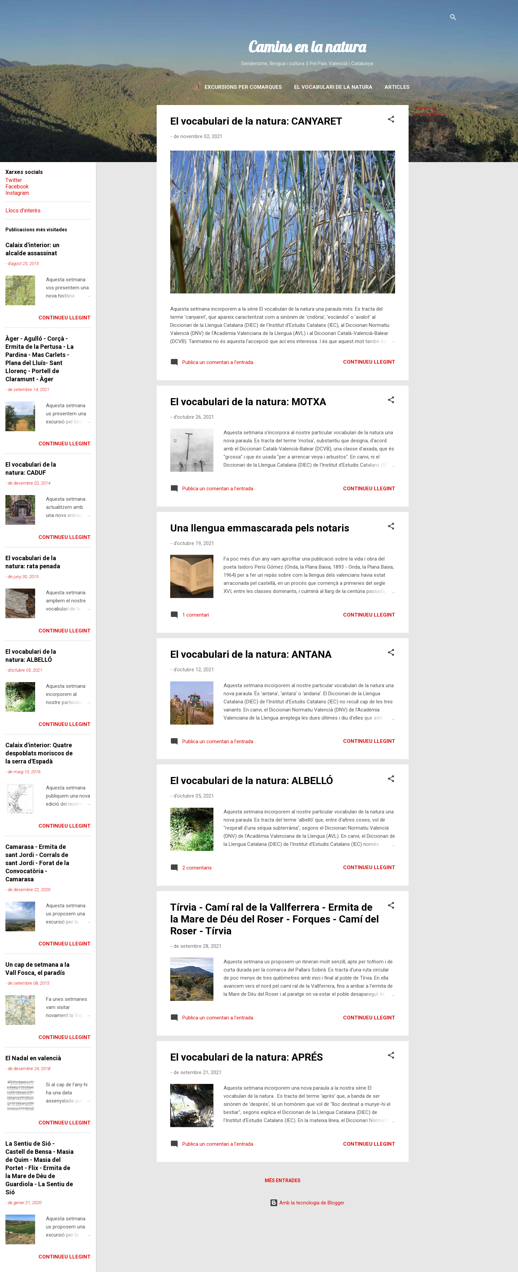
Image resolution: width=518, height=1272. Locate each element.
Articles (397, 87)
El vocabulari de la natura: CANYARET (256, 121)
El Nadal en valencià (33, 1058)
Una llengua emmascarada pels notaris (259, 528)
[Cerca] (453, 18)
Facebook (17, 186)
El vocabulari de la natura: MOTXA (248, 402)
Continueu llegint (369, 362)
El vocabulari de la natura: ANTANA (251, 654)
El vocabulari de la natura (333, 87)
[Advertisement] (435, 224)
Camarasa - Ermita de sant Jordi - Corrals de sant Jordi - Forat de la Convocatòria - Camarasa (37, 863)
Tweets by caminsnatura (429, 111)
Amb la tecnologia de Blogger (307, 1203)
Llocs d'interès (23, 210)
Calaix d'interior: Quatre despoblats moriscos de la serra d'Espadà (39, 753)
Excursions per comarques (243, 87)
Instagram (17, 193)
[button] (391, 120)
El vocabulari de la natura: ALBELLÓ (251, 780)
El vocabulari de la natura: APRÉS (246, 1057)
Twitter (13, 180)
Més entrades (283, 1180)
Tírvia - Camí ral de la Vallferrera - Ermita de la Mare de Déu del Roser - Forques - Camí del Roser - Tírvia (274, 919)
